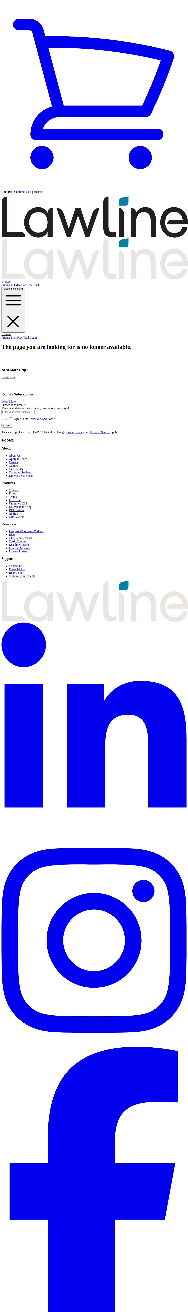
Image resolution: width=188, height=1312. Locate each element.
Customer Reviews (20, 472)
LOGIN (16, 285)
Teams (13, 496)
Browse (6, 281)
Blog (12, 534)
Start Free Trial (30, 285)
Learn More (8, 401)
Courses (14, 490)
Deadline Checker (19, 544)
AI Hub (13, 513)
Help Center (16, 572)
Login (33, 337)
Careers (13, 462)
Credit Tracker (17, 541)
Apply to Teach (18, 459)
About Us (15, 455)
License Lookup (18, 551)
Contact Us (8, 377)
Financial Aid (17, 569)
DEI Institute (16, 510)
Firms (12, 493)
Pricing (6, 285)
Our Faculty (16, 469)
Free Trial (15, 500)
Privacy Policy (75, 432)
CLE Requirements (20, 538)
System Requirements (22, 576)
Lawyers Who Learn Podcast (26, 531)
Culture (13, 465)
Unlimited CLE (18, 503)
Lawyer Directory (19, 548)
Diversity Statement (21, 475)
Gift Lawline (16, 516)
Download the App (20, 506)
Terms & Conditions (41, 418)
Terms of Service (100, 432)
